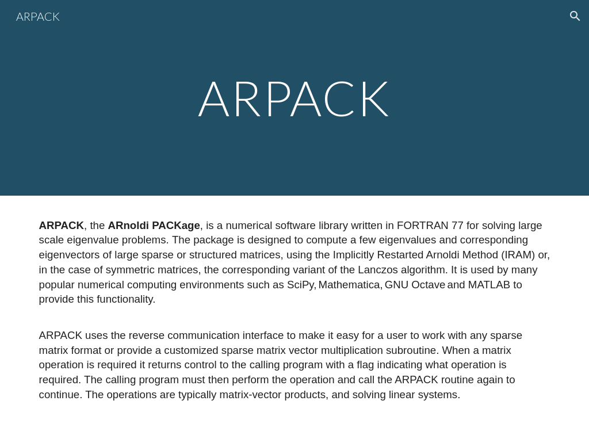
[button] (575, 16)
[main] (294, 97)
